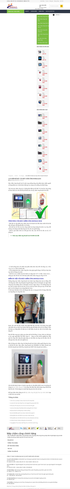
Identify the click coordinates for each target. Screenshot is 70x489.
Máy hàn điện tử (23, 484)
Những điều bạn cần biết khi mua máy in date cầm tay (22, 413)
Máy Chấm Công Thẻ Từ (43, 23)
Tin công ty (21, 175)
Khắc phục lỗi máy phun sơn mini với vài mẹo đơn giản (22, 404)
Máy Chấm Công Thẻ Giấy (42, 20)
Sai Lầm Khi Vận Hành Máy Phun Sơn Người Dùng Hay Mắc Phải (24, 401)
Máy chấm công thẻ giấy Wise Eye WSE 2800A (37, 391)
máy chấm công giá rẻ (18, 385)
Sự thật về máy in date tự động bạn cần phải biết (21, 418)
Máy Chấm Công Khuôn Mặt (43, 35)
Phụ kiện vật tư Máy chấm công (42, 39)
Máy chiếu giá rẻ (31, 484)
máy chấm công (22, 333)
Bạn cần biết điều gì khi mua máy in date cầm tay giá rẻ (22, 411)
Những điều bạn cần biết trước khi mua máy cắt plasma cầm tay (24, 416)
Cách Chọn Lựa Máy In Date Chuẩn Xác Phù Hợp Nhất (22, 399)
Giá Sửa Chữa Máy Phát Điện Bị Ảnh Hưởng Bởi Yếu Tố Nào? (23, 406)
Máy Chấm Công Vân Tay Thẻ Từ (43, 26)
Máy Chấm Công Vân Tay (43, 16)
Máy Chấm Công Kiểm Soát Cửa (43, 30)
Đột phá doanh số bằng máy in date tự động (20, 409)
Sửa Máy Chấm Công (42, 42)
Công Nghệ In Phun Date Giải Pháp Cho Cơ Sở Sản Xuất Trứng (24, 421)
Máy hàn (9, 484)
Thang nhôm (15, 484)
